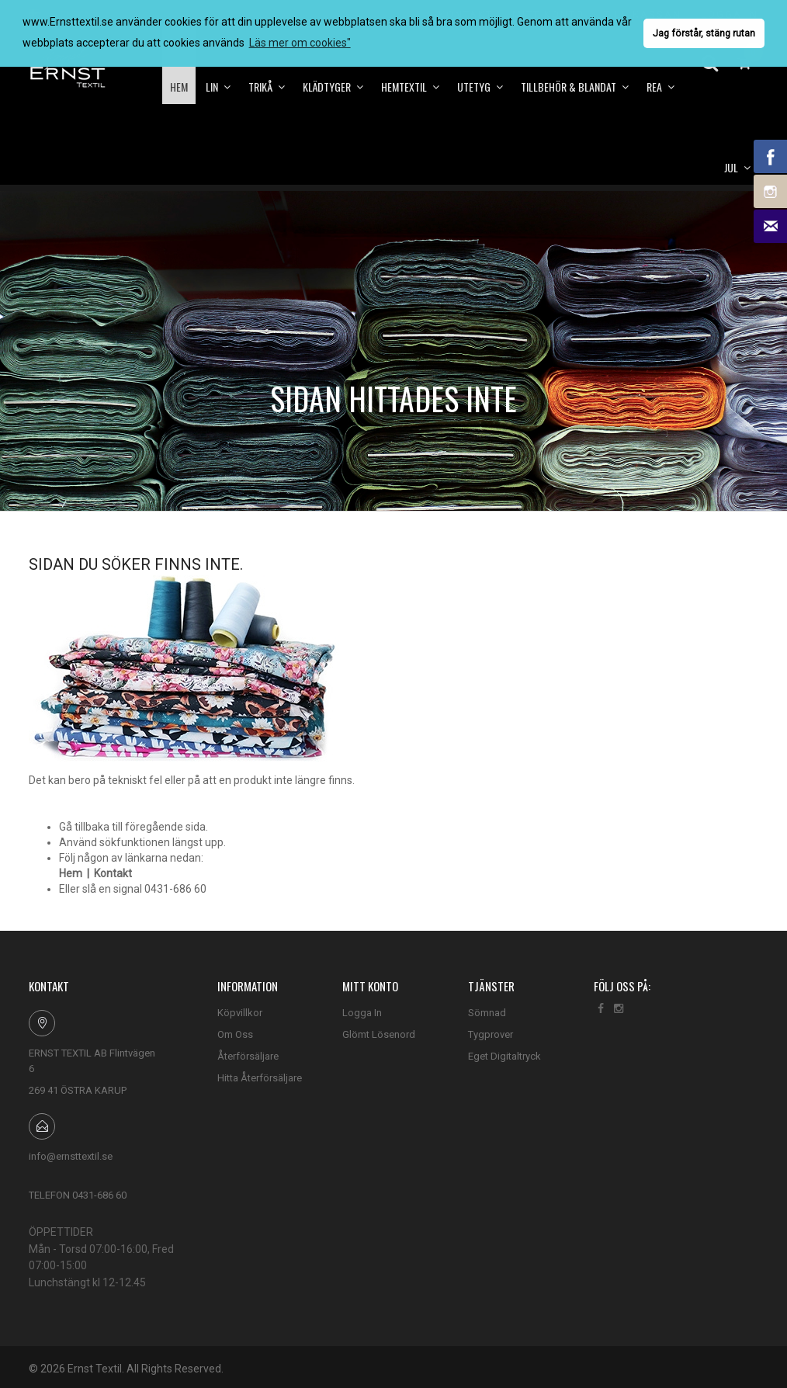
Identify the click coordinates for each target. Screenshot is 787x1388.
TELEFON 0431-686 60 (78, 1195)
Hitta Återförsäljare (259, 1078)
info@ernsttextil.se (71, 1156)
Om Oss (235, 1034)
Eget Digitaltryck (504, 1056)
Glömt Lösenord (378, 1034)
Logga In (362, 1012)
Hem (70, 873)
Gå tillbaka (84, 827)
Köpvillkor (239, 1012)
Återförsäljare (248, 1056)
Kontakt (113, 873)
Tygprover (490, 1034)
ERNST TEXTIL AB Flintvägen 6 (92, 1060)
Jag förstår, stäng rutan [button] (704, 33)
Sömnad (487, 1012)
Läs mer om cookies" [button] (300, 42)
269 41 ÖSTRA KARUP (78, 1090)
